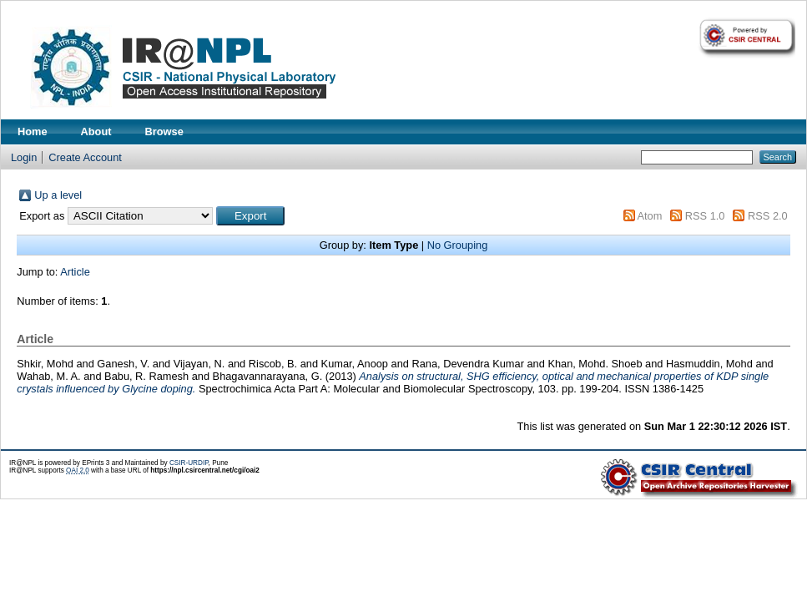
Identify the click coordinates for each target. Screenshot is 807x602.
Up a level (58, 195)
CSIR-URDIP (189, 463)
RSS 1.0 (705, 216)
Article (75, 272)
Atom (649, 216)
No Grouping (457, 245)
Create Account (85, 157)
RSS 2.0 (768, 216)
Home (33, 131)
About (96, 131)
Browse (164, 131)
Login (24, 157)
